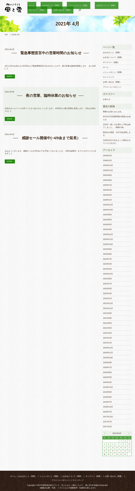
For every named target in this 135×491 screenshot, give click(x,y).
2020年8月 (107, 362)
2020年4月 (107, 382)
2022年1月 (107, 298)
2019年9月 (107, 392)
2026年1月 (107, 160)
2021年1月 (107, 343)
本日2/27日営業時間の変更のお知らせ (117, 117)
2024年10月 (108, 210)
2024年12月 (108, 205)
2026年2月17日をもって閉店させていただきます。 (117, 141)
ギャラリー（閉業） (118, 5)
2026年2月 (107, 155)
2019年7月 (107, 402)
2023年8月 (107, 254)
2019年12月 (108, 387)
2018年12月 (108, 407)
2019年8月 (107, 397)
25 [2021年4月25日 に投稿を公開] (104, 454)
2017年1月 (107, 426)
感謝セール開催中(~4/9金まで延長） (51, 140)
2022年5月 (107, 288)
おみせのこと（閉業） (46, 5)
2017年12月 (108, 417)
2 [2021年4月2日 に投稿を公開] (125, 441)
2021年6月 (107, 323)
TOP (6, 35)
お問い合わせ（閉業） (36, 10)
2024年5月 (107, 224)
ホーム (30, 5)
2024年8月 (107, 215)
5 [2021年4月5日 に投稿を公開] (108, 444)
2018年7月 (107, 412)
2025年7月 (107, 185)
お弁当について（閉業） (95, 5)
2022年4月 (107, 293)
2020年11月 (108, 353)
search (52, 10)
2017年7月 (107, 422)
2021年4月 (107, 333)
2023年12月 (108, 234)
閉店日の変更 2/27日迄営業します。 (117, 133)
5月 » (128, 433)
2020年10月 (108, 358)
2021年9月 (107, 313)
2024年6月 (107, 220)
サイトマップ (108, 77)
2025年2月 (107, 195)
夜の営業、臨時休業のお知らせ (51, 96)
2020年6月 (107, 372)
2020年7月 (107, 367)
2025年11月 (108, 170)
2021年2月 (107, 338)
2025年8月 (107, 180)
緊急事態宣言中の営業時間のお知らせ (51, 53)
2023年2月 (107, 269)
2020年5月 (107, 377)
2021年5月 (107, 328)
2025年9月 (107, 175)
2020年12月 (108, 348)
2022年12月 (108, 274)
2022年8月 (107, 279)
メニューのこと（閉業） (70, 5)
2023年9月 (107, 249)
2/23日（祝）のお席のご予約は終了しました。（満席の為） (117, 125)
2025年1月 (107, 200)
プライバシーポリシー (112, 87)
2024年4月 (107, 229)
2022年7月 (107, 284)
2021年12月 (108, 303)
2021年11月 (108, 308)
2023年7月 (107, 259)
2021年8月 (107, 318)
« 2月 (105, 433)
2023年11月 (108, 239)
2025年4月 (107, 190)
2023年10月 (108, 244)
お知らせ (106, 99)
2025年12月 (108, 165)
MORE (10, 77)
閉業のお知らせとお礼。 (113, 112)
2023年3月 (107, 264)
